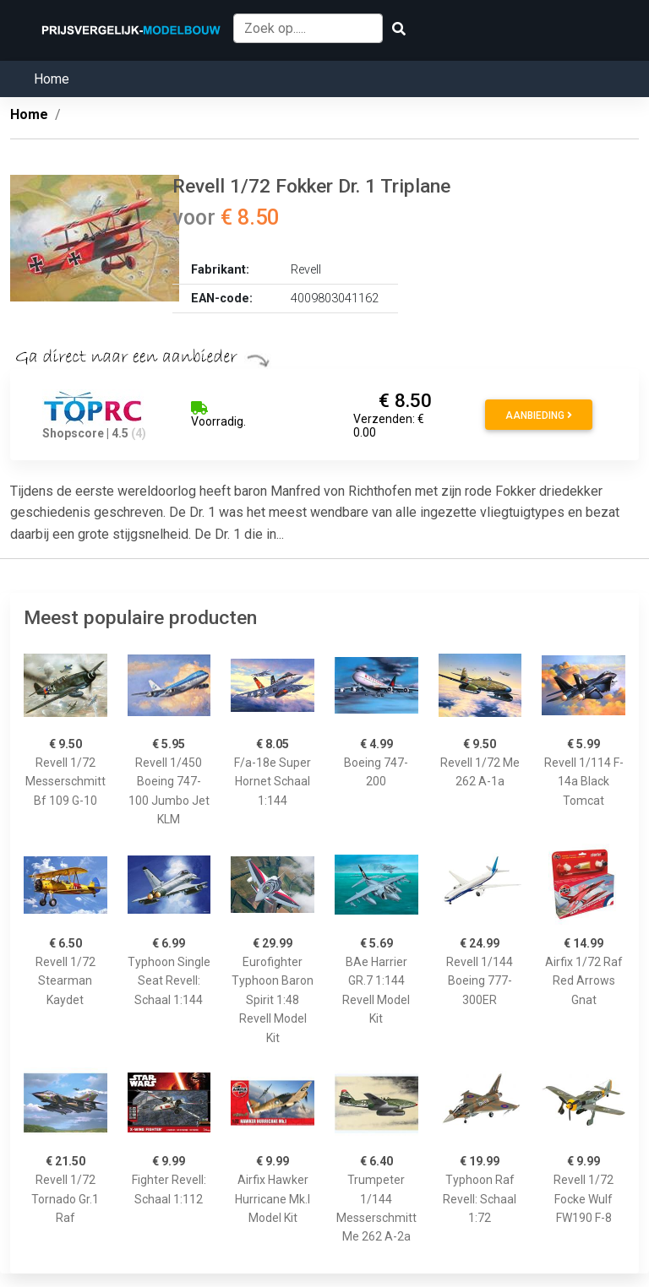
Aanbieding (538, 415)
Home (51, 79)
